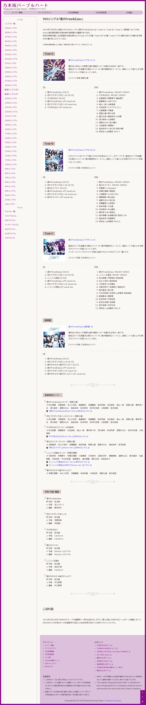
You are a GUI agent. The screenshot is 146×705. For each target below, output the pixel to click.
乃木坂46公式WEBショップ (106, 648)
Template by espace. (112, 700)
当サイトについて (50, 663)
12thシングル (11, 156)
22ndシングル (11, 112)
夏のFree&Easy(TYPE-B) (80, 150)
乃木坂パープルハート (25, 5)
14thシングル (11, 147)
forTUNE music (103, 655)
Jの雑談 (129, 12)
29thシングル (11, 72)
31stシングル (10, 63)
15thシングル (11, 142)
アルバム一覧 (10, 211)
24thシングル (11, 103)
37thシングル (11, 37)
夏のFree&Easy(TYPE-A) (80, 60)
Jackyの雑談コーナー (52, 660)
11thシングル (10, 160)
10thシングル (11, 164)
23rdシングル (11, 107)
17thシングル (11, 134)
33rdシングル (11, 54)
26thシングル (11, 85)
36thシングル (11, 41)
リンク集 (48, 657)
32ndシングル (11, 59)
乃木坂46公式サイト (103, 645)
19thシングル (11, 125)
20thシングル (11, 120)
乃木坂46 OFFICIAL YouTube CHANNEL (112, 651)
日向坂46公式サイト (103, 661)
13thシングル (11, 151)
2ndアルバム (10, 233)
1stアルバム (10, 238)
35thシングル (11, 46)
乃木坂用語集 (101, 12)
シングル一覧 (10, 24)
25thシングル (11, 98)
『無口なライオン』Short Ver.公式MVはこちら (68, 448)
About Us (49, 666)
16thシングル (11, 138)
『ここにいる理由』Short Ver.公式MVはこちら (68, 462)
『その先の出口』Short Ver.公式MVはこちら (67, 436)
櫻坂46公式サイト (103, 658)
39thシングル (11, 28)
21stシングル (10, 116)
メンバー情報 (17, 12)
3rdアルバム (10, 229)
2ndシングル (10, 200)
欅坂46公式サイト (103, 670)
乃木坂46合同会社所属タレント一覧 (109, 667)
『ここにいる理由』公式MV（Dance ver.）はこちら (69, 465)
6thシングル (10, 182)
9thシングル (10, 169)
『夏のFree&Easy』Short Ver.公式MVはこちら (69, 411)
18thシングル (11, 129)
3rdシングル (10, 195)
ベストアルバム (10, 216)
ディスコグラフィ (45, 12)
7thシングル (10, 178)
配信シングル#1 (11, 94)
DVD (96, 87)
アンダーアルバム (11, 225)
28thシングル (11, 76)
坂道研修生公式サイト (104, 664)
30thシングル (11, 68)
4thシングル (10, 191)
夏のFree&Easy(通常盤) (79, 327)
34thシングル (11, 50)
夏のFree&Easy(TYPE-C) (80, 240)
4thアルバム (10, 220)
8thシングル (10, 173)
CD (44, 87)
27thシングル (11, 81)
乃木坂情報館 (73, 12)
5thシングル (10, 186)
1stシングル (10, 204)
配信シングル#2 (12, 90)
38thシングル (11, 32)
